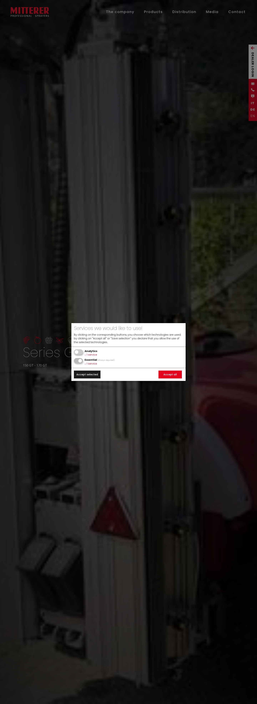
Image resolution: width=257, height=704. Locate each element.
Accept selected (87, 374)
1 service (91, 354)
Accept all (170, 374)
